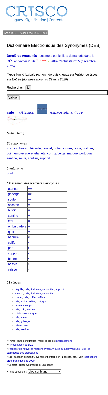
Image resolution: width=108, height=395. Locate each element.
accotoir (12, 148)
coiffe (77, 148)
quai (89, 153)
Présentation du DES (21, 344)
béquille (35, 148)
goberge (60, 153)
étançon (46, 153)
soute (22, 158)
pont (10, 173)
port (82, 153)
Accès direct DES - (30, 32)
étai (36, 153)
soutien (33, 158)
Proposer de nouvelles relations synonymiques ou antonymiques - (45, 348)
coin (9, 153)
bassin (23, 148)
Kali (44, 32)
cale (10, 112)
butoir (57, 148)
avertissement (64, 340)
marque (72, 153)
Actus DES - (11, 32)
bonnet (47, 148)
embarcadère (23, 153)
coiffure (88, 148)
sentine (12, 158)
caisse (67, 148)
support (45, 158)
